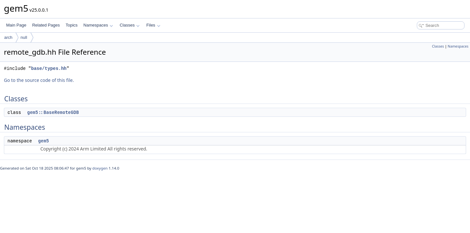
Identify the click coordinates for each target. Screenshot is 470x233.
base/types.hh (48, 68)
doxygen (100, 168)
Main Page (16, 25)
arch (8, 37)
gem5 (43, 141)
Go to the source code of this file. (39, 80)
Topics (71, 25)
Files (153, 25)
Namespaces (98, 25)
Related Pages (46, 25)
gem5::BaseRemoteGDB (53, 112)
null (23, 37)
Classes (130, 25)
